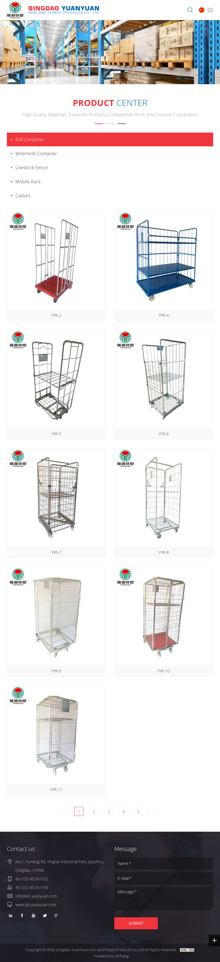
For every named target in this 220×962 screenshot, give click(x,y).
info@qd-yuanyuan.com (36, 896)
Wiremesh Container (36, 153)
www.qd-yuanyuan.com (35, 904)
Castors (22, 195)
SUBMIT (136, 923)
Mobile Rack (28, 181)
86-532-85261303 (31, 879)
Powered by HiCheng (111, 956)
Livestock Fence (31, 167)
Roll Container (29, 139)
